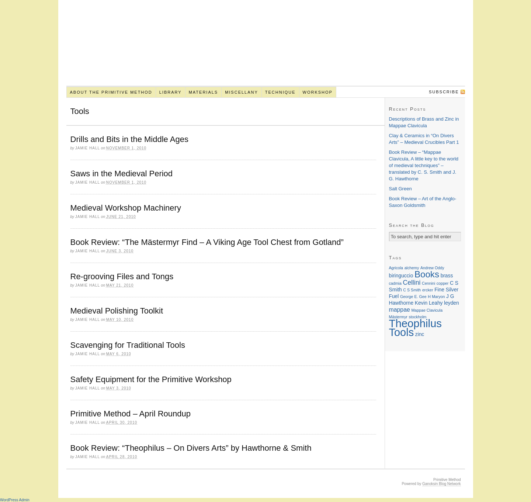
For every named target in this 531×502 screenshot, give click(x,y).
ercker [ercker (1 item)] (427, 290)
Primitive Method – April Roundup (130, 413)
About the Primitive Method (111, 92)
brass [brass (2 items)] (447, 275)
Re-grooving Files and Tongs (122, 276)
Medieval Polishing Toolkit (116, 310)
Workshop (318, 92)
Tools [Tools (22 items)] (401, 332)
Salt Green (400, 188)
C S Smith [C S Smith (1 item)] (412, 290)
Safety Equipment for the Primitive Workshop (151, 379)
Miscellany (241, 92)
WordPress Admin (15, 500)
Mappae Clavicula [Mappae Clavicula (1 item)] (426, 310)
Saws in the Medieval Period (121, 173)
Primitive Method (265, 47)
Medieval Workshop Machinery (125, 207)
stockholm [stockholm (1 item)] (417, 317)
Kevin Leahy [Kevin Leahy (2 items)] (429, 303)
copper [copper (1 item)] (443, 283)
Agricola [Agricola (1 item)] (396, 268)
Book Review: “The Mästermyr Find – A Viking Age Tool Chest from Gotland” (207, 242)
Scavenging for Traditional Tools (127, 345)
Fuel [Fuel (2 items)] (394, 296)
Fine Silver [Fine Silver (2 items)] (446, 289)
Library (170, 92)
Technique (280, 92)
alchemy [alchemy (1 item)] (412, 268)
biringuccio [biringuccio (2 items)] (401, 275)
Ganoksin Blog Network (441, 484)
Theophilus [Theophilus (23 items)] (415, 323)
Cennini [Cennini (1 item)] (428, 283)
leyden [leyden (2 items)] (451, 303)
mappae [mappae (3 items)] (399, 310)
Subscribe (444, 92)
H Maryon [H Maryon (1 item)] (436, 296)
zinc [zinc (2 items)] (419, 334)
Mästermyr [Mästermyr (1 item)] (398, 317)
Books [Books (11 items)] (426, 274)
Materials (203, 92)
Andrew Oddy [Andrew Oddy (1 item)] (432, 268)
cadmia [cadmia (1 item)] (395, 283)
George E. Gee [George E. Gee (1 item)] (413, 296)
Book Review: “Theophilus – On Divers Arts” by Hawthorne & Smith (191, 448)
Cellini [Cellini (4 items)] (411, 282)
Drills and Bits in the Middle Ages (129, 139)
